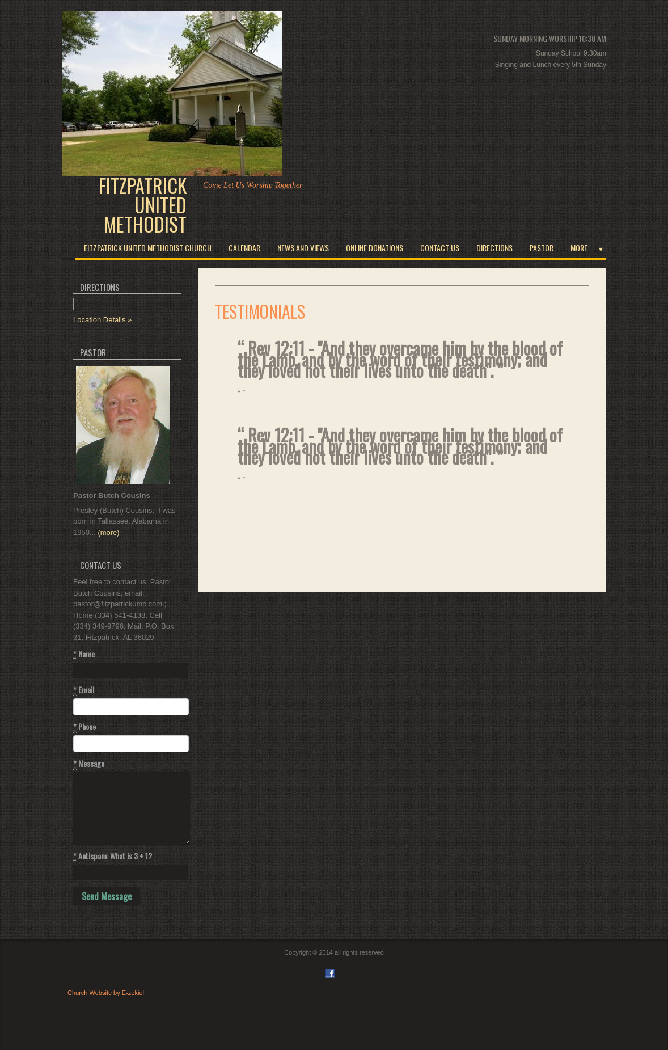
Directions (494, 248)
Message (88, 763)
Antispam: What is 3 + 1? (112, 856)
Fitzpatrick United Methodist (143, 205)
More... (581, 248)
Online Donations (374, 248)
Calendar (244, 248)
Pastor (541, 248)
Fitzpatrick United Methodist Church (148, 248)
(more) (108, 532)
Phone (84, 726)
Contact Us (439, 248)
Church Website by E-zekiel (105, 992)
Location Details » (102, 319)
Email (83, 689)
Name (84, 654)
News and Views (303, 248)
